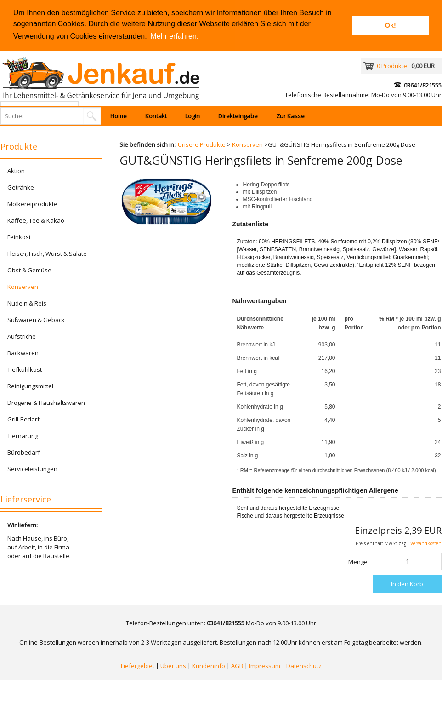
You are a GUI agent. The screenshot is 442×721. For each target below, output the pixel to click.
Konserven (247, 144)
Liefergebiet (137, 666)
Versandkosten (426, 543)
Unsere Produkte (202, 144)
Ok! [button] (390, 25)
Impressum (264, 666)
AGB (237, 666)
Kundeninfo (208, 666)
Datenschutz (304, 666)
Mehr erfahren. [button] (174, 36)
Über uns (173, 666)
